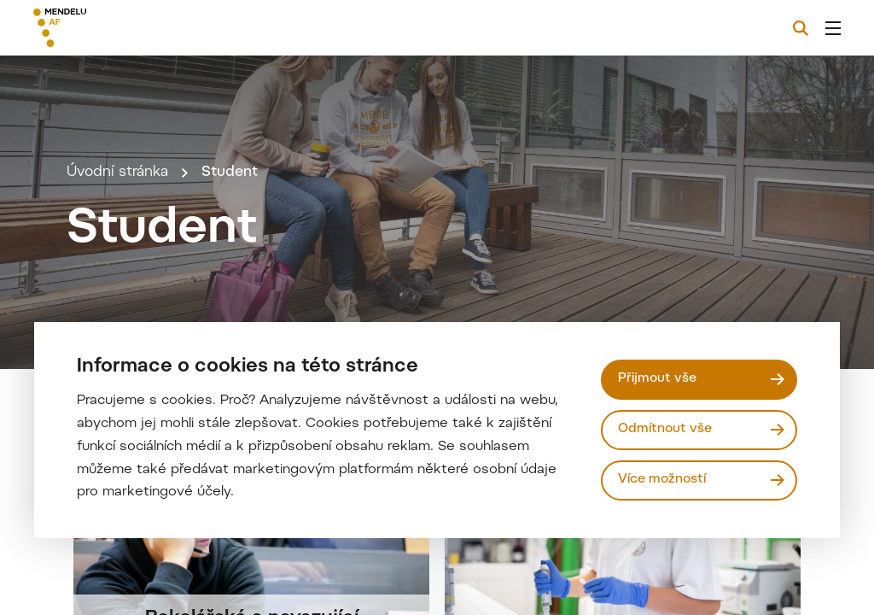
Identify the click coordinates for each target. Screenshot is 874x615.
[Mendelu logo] (126, 28)
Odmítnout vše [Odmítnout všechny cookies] (665, 429)
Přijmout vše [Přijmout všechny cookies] (657, 378)
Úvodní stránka (117, 172)
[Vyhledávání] (800, 28)
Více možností (662, 479)
